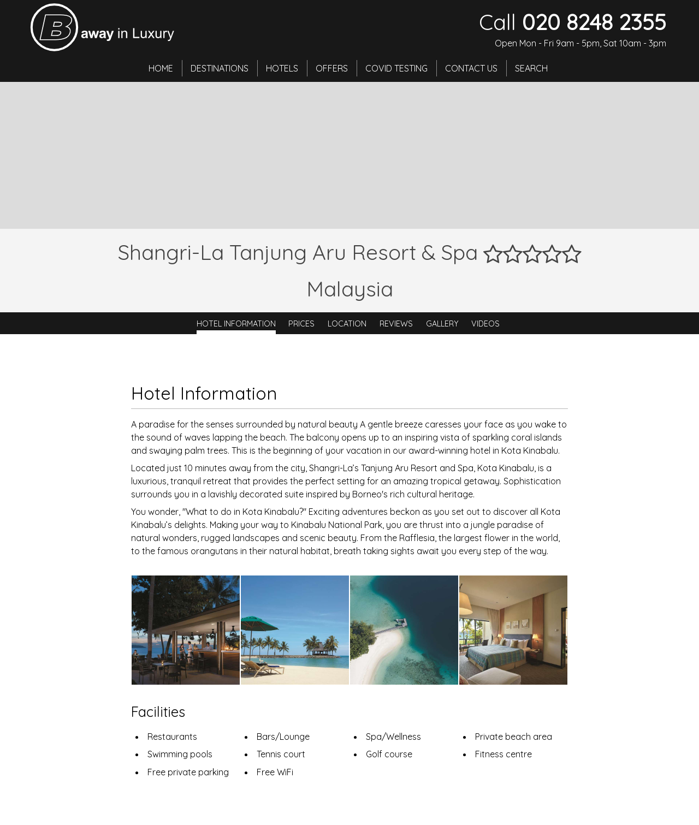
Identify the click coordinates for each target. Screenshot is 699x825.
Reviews (396, 323)
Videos (485, 323)
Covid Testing (396, 68)
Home (161, 68)
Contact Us (471, 68)
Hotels (282, 68)
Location (347, 323)
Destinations (219, 68)
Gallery (442, 323)
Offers (332, 68)
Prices (301, 323)
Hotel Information (236, 323)
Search (531, 68)
